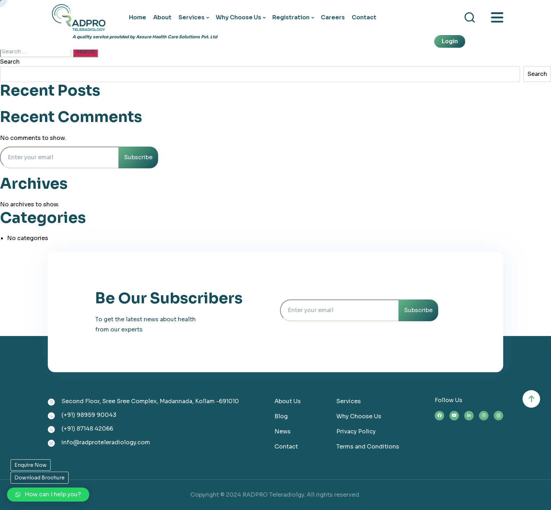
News (282, 431)
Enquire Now (30, 465)
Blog (281, 416)
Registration (291, 17)
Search (10, 61)
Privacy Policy (356, 431)
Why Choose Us (238, 17)
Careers (333, 17)
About (162, 17)
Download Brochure (39, 478)
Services (192, 17)
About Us (287, 401)
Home (137, 17)
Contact (364, 17)
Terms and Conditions (367, 446)
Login (450, 41)
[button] (48, 495)
